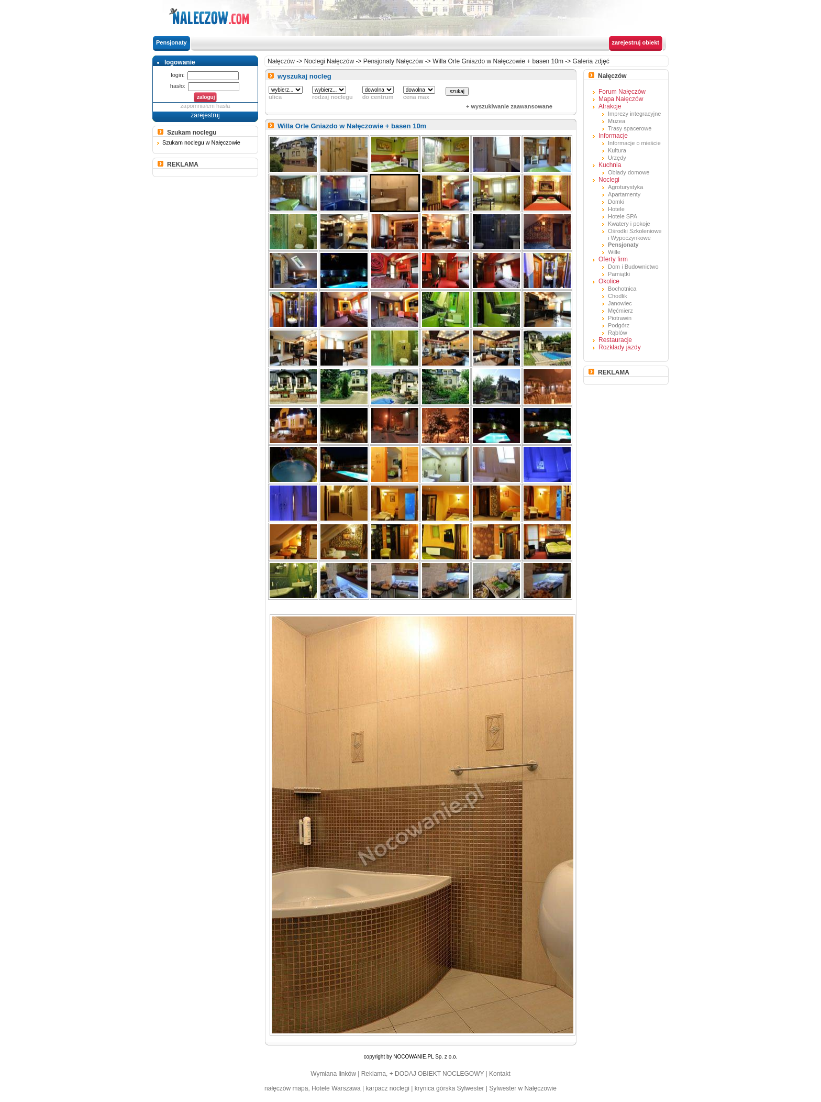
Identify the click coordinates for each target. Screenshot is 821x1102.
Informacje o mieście (634, 143)
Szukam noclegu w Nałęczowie (201, 142)
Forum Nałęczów (622, 91)
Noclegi (608, 179)
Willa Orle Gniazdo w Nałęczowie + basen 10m (497, 61)
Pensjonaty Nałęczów (393, 61)
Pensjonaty (171, 42)
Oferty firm (613, 259)
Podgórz (618, 325)
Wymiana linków (333, 1073)
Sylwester (470, 1088)
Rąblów (617, 332)
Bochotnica (622, 288)
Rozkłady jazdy (619, 347)
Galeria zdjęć (591, 61)
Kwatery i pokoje (629, 224)
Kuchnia (609, 165)
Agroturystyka (625, 187)
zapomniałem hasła (205, 106)
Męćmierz (620, 310)
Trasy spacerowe (629, 128)
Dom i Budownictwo (633, 266)
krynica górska (435, 1088)
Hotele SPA (622, 216)
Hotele (616, 209)
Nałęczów (281, 61)
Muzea (616, 121)
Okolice (608, 281)
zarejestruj (205, 115)
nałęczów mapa (286, 1088)
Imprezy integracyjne (634, 114)
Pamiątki (619, 274)
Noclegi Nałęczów (329, 61)
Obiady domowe (629, 172)
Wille (614, 252)
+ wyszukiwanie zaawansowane (509, 106)
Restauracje (615, 340)
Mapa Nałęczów (620, 99)
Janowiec (620, 303)
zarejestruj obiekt (635, 42)
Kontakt (500, 1073)
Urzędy (617, 158)
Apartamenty (624, 194)
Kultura (617, 150)
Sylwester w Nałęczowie (523, 1088)
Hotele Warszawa (336, 1088)
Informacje (613, 135)
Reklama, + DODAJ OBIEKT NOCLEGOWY (422, 1073)
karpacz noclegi (387, 1088)
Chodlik (617, 296)
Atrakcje (609, 106)
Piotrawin (619, 318)
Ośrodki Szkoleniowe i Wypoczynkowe (635, 234)
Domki (616, 202)
